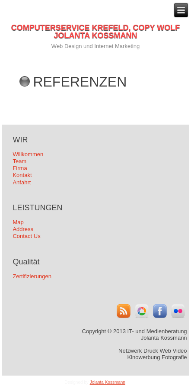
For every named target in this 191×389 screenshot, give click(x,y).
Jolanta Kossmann (107, 382)
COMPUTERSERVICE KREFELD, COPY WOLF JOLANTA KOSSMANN (95, 31)
